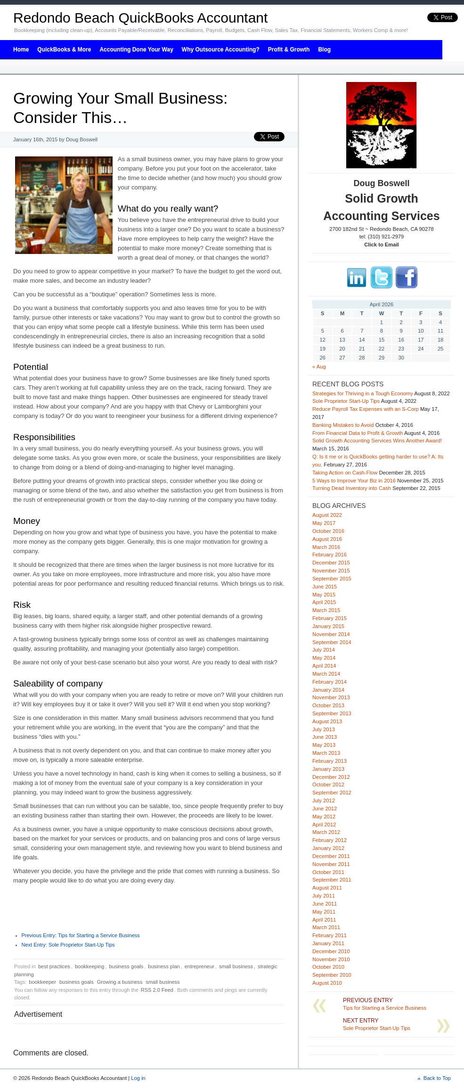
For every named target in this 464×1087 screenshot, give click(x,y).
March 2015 (326, 610)
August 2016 (327, 539)
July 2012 (323, 800)
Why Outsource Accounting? (221, 49)
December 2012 (331, 777)
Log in (138, 1078)
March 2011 (326, 927)
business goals (126, 966)
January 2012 (328, 848)
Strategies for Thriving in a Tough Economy (362, 393)
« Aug (319, 366)
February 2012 (329, 840)
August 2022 (327, 515)
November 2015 (331, 570)
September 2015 (331, 578)
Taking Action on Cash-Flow (344, 472)
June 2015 (324, 586)
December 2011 (331, 856)
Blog (324, 49)
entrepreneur (199, 966)
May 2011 (323, 912)
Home (21, 49)
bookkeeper (42, 982)
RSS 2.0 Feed (157, 990)
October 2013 (328, 705)
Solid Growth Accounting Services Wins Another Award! (377, 440)
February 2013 (329, 761)
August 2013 (327, 721)
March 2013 (326, 753)
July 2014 (323, 650)
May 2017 (323, 523)
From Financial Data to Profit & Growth (357, 433)
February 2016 (329, 554)
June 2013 (324, 737)
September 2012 (331, 792)
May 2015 (323, 594)
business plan (163, 966)
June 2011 (324, 904)
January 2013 (328, 769)
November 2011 (331, 864)
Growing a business (120, 982)
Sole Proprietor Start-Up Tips (68, 945)
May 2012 (323, 816)
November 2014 (331, 634)
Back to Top (437, 1078)
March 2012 (326, 832)
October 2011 (328, 872)
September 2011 (331, 880)
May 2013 (323, 745)
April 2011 (324, 920)
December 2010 (331, 951)
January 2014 (328, 690)
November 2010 (331, 959)
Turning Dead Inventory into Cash (351, 488)
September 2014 (331, 642)
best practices (54, 966)
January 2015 (328, 626)
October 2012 (328, 784)
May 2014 (323, 658)
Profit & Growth (289, 49)
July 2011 (323, 896)
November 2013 (331, 697)
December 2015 (331, 562)
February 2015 (329, 618)
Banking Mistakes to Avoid (343, 425)
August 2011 (327, 888)
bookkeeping (89, 966)
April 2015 (324, 602)
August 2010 (327, 983)
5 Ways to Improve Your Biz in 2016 (354, 480)
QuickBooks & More (64, 49)
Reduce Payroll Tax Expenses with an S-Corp (365, 409)
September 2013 (331, 713)
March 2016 (326, 547)
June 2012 (324, 808)
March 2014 (326, 674)
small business (236, 966)
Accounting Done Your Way (136, 49)
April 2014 (324, 666)
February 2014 (329, 682)
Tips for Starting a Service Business (81, 935)
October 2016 (328, 531)
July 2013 (323, 729)
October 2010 (328, 967)
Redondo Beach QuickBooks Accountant (140, 17)
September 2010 (331, 975)
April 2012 (324, 824)
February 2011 (329, 935)
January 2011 (328, 943)
